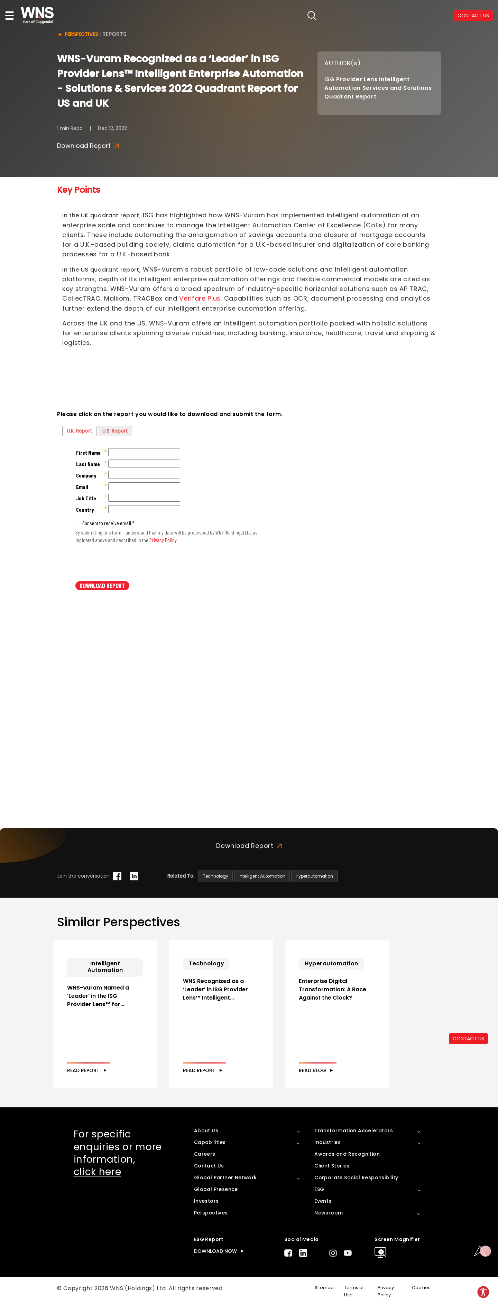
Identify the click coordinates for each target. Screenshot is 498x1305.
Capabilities (210, 1142)
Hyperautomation (314, 876)
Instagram (333, 1253)
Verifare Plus (200, 298)
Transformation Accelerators (353, 1130)
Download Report (88, 146)
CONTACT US (468, 1038)
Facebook (288, 1253)
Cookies (421, 1287)
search (312, 15)
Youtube (348, 1253)
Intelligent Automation (262, 876)
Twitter (318, 1253)
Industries (327, 1142)
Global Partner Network (225, 1177)
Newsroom (328, 1212)
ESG (319, 1189)
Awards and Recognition (347, 1154)
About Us (206, 1130)
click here (97, 1172)
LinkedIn (303, 1253)
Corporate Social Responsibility (356, 1177)
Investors (206, 1201)
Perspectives (81, 34)
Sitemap (324, 1287)
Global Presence (216, 1189)
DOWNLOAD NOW (215, 1251)
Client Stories (332, 1165)
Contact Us (209, 1165)
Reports (114, 34)
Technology (215, 876)
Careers (204, 1154)
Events (322, 1201)
